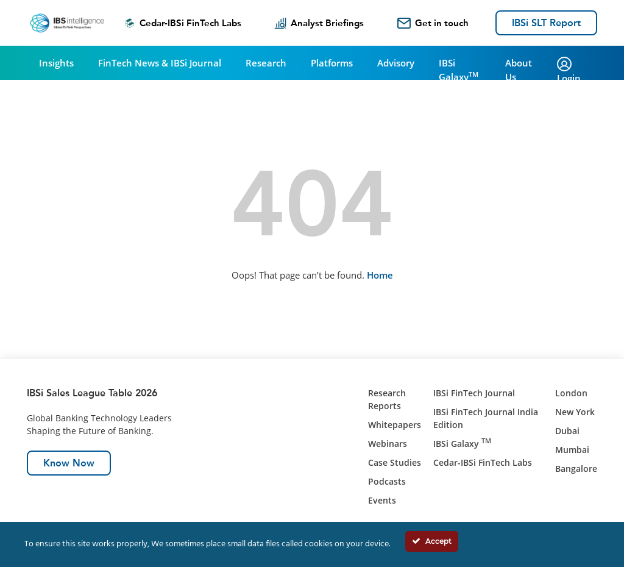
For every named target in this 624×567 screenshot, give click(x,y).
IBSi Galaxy (458, 70)
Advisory (395, 63)
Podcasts (387, 481)
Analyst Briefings (319, 23)
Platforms (332, 63)
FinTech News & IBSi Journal (159, 63)
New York (575, 412)
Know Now (68, 463)
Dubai (567, 431)
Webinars (387, 443)
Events (382, 500)
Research (266, 63)
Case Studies (394, 462)
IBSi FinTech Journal (474, 393)
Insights (56, 63)
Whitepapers (394, 424)
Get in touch (433, 23)
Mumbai (572, 449)
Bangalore (576, 468)
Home (380, 275)
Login (569, 71)
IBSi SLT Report (546, 23)
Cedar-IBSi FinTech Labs (182, 23)
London (571, 393)
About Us (518, 70)
